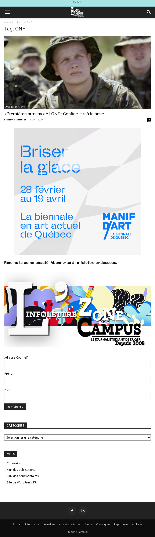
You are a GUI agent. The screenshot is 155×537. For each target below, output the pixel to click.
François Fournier (15, 119)
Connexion (14, 463)
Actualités (49, 524)
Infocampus (32, 524)
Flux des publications (21, 470)
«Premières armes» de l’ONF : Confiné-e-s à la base (54, 113)
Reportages (121, 524)
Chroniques (103, 524)
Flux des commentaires (23, 476)
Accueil (8, 22)
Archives (137, 524)
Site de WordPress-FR (22, 482)
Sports (88, 524)
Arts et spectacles (15, 106)
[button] (7, 12)
